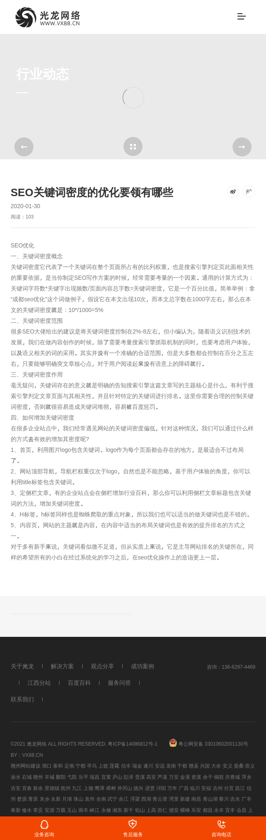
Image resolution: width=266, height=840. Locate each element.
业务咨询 (44, 834)
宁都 (81, 763)
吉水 (235, 793)
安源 (50, 802)
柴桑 (239, 763)
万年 (172, 783)
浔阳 (161, 783)
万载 (61, 802)
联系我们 (22, 699)
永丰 (219, 802)
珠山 (78, 793)
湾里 (174, 793)
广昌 (184, 783)
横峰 (185, 802)
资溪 (196, 773)
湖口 (47, 763)
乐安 (196, 802)
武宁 (112, 793)
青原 (33, 793)
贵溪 (140, 773)
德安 (174, 802)
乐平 (83, 773)
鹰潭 (99, 783)
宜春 (27, 783)
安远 (160, 763)
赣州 (38, 773)
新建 (185, 793)
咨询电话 (221, 834)
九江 (77, 783)
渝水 (16, 773)
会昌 (242, 802)
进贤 (150, 783)
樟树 (111, 783)
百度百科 (79, 682)
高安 (151, 773)
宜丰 (230, 802)
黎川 (224, 793)
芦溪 (162, 773)
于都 (182, 763)
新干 (128, 802)
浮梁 (135, 793)
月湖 (67, 793)
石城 (27, 773)
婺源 (22, 793)
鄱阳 (61, 773)
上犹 (103, 763)
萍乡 (247, 773)
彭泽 (128, 773)
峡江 (95, 802)
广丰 (247, 793)
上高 (151, 802)
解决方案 (62, 666)
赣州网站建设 (25, 763)
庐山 (117, 773)
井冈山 (124, 783)
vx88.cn (32, 753)
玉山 (72, 802)
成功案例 (142, 666)
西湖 (146, 793)
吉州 (218, 783)
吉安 (16, 783)
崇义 (250, 763)
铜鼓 (219, 773)
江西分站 (39, 682)
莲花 (114, 763)
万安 (174, 773)
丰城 (50, 773)
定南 (69, 763)
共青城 (232, 773)
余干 (208, 773)
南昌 (196, 793)
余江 (123, 793)
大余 (216, 763)
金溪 (185, 773)
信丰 (126, 763)
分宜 (229, 783)
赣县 (194, 763)
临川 (195, 783)
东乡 (45, 793)
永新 (56, 793)
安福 (206, 783)
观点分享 (102, 666)
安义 (228, 763)
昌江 (240, 783)
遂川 (148, 763)
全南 (101, 793)
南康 (33, 812)
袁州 (90, 793)
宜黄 (106, 773)
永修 (106, 802)
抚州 (66, 783)
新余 (38, 783)
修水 (27, 802)
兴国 (205, 763)
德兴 (138, 783)
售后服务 (133, 834)
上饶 (88, 783)
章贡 (38, 802)
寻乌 (92, 763)
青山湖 (210, 793)
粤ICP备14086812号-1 (132, 743)
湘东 (117, 802)
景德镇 (52, 783)
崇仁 (162, 802)
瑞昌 (95, 773)
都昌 (208, 802)
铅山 (140, 802)
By (14, 753)
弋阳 (72, 773)
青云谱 (159, 793)
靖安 (22, 812)
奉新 (16, 802)
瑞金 (137, 763)
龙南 (171, 763)
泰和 (58, 763)
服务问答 (119, 682)
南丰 (83, 802)
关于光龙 (22, 666)
